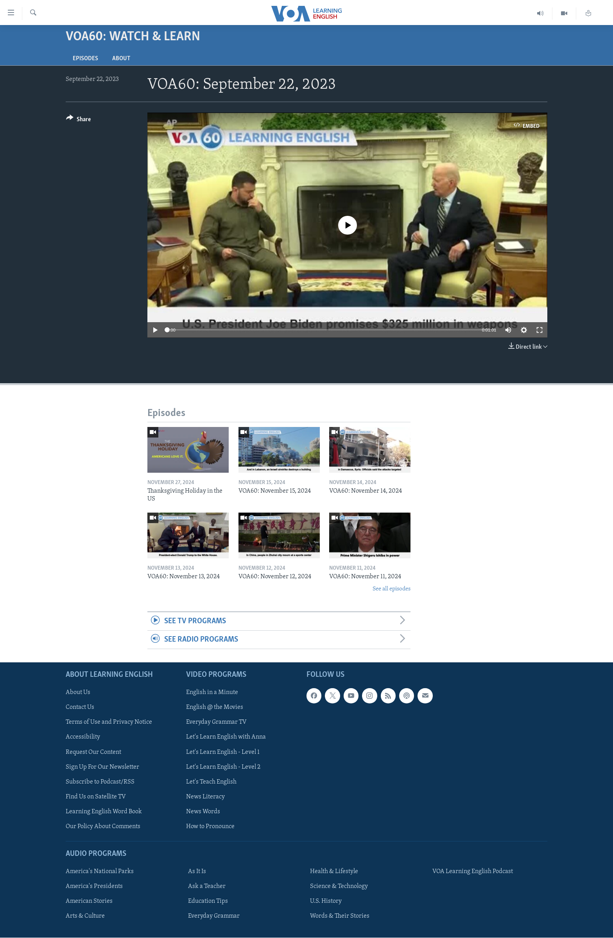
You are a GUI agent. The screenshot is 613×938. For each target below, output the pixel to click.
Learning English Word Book (104, 812)
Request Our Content (93, 752)
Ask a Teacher (207, 887)
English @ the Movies (214, 708)
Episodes (85, 59)
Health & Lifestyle (334, 872)
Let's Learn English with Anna (226, 737)
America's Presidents (94, 887)
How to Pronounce (210, 826)
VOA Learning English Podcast (472, 872)
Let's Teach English (211, 782)
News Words (203, 812)
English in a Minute (212, 693)
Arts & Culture (85, 916)
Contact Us (80, 708)
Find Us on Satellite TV (96, 797)
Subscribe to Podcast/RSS (100, 782)
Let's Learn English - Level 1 (223, 752)
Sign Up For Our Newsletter (102, 767)
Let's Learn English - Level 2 (223, 767)
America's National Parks (100, 872)
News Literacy (205, 797)
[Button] (78, 121)
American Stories (89, 902)
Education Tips (208, 902)
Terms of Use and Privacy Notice (109, 722)
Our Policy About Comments (103, 826)
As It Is (197, 872)
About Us (78, 693)
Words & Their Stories (339, 916)
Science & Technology (339, 887)
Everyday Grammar (214, 916)
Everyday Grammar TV (216, 722)
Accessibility (83, 737)
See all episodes (391, 589)
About (121, 59)
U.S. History (326, 902)
